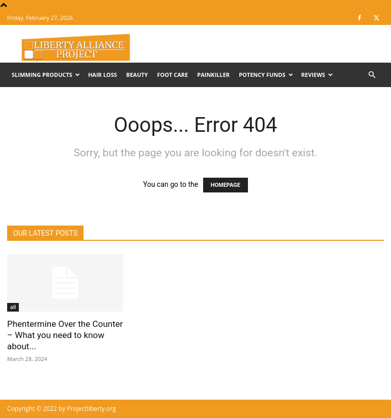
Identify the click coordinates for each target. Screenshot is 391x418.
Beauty (137, 74)
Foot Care (172, 74)
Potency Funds (266, 74)
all (13, 307)
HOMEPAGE (225, 185)
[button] (371, 75)
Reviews (317, 74)
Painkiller (213, 74)
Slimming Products (46, 74)
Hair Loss (102, 74)
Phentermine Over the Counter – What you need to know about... (65, 335)
